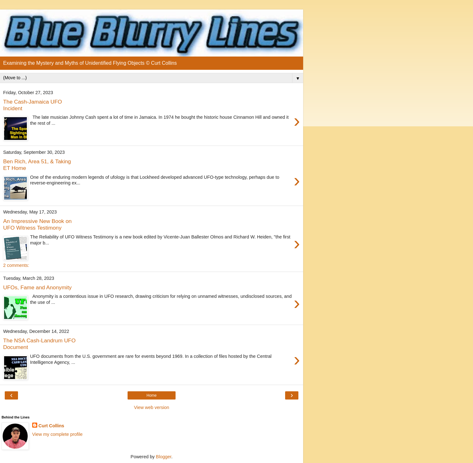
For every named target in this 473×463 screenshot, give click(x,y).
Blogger (163, 456)
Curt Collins (51, 425)
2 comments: (16, 265)
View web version (151, 407)
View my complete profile (57, 434)
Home (152, 395)
